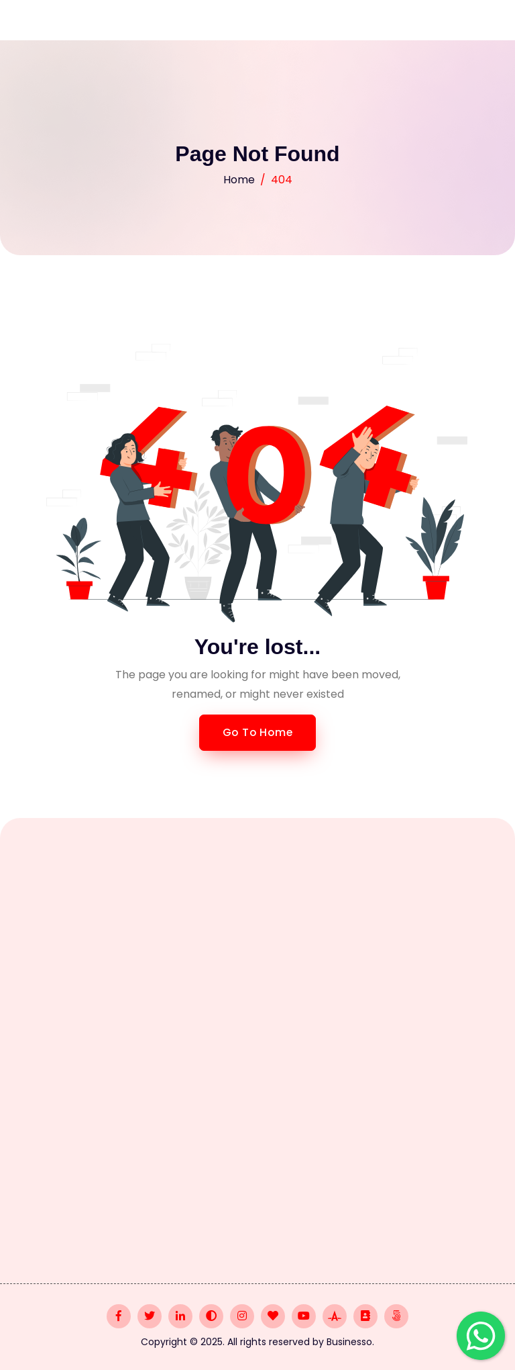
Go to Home (257, 732)
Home (239, 179)
